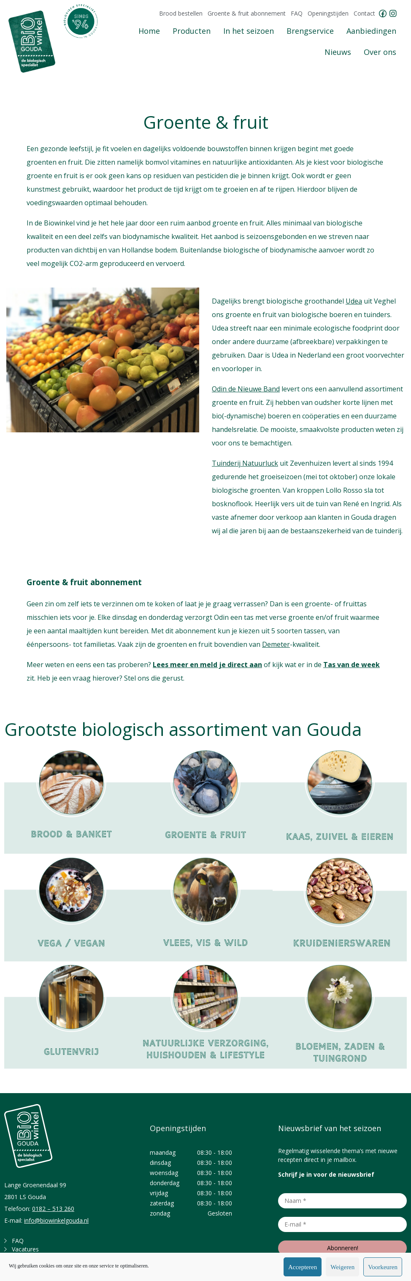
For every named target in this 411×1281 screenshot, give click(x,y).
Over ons (380, 52)
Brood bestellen (181, 13)
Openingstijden (328, 13)
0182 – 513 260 (53, 1209)
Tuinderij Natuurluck (245, 463)
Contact (364, 13)
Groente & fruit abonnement (247, 13)
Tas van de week (351, 664)
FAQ (297, 13)
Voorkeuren (382, 1267)
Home (149, 31)
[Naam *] (342, 1200)
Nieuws (337, 52)
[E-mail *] (342, 1224)
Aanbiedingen (371, 31)
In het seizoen (248, 31)
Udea (354, 301)
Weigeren (342, 1267)
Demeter (276, 644)
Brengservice (310, 31)
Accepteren (302, 1267)
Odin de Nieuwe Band (246, 389)
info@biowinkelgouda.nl (56, 1220)
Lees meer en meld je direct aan (207, 664)
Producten (192, 31)
